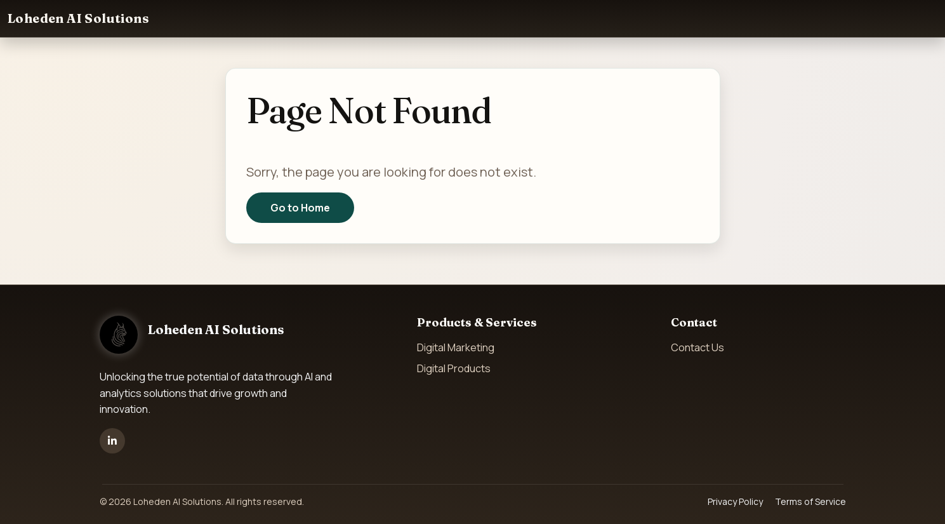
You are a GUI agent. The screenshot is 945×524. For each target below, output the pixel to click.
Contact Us (697, 347)
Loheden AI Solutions (78, 18)
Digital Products (454, 368)
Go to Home (300, 208)
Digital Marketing (455, 347)
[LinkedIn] (112, 440)
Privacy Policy (735, 501)
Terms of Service (810, 501)
